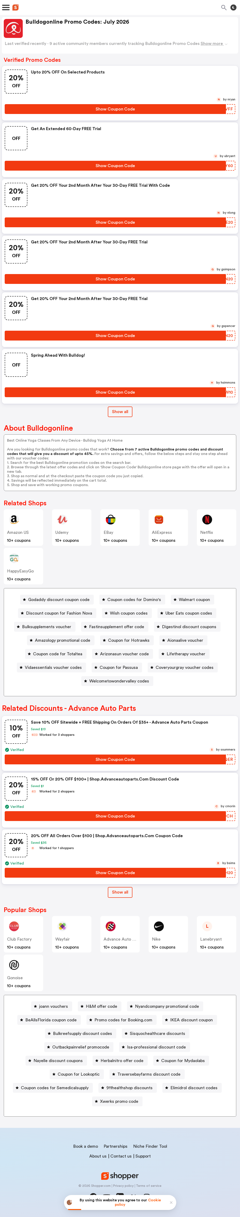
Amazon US (18, 532)
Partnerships (116, 1146)
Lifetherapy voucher (186, 654)
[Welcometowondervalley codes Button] (117, 681)
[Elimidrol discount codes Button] (192, 1088)
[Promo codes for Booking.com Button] (121, 1020)
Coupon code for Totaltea (57, 654)
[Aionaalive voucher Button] (183, 640)
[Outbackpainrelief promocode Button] (78, 1047)
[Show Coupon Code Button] (115, 109)
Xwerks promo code (119, 1101)
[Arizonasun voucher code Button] (122, 654)
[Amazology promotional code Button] (60, 640)
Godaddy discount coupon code (59, 600)
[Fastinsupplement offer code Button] (114, 627)
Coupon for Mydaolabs (183, 1061)
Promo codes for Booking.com (123, 1020)
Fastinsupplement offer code (116, 627)
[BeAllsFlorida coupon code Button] (49, 1020)
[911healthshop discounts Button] (127, 1088)
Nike (156, 939)
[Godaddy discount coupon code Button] (57, 600)
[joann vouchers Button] (51, 1006)
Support (143, 1156)
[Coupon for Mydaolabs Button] (181, 1061)
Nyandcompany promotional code (167, 1006)
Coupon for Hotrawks (129, 640)
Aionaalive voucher (185, 640)
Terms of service (148, 1186)
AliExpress (162, 532)
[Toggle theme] (233, 7)
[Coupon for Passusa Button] (117, 667)
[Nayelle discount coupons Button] (56, 1061)
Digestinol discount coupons (189, 627)
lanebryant (211, 939)
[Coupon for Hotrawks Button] (127, 640)
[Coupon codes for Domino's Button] (132, 600)
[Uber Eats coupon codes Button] (187, 613)
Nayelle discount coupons (58, 1061)
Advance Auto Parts (123, 939)
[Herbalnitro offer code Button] (120, 1061)
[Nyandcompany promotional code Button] (165, 1006)
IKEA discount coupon (191, 1020)
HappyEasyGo (20, 571)
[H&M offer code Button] (99, 1006)
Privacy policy (123, 1186)
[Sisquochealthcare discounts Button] (155, 1033)
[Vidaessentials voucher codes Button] (51, 667)
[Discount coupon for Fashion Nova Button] (57, 613)
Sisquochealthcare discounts (157, 1033)
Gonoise (15, 978)
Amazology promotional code (62, 640)
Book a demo (85, 1146)
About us (98, 1156)
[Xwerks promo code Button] (117, 1101)
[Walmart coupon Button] (192, 600)
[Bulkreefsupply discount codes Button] (80, 1033)
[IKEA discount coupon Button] (189, 1020)
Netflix (206, 532)
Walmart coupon (194, 600)
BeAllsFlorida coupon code (51, 1020)
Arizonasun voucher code (124, 654)
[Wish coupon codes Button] (127, 613)
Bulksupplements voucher (46, 627)
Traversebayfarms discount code (148, 1074)
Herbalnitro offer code (122, 1061)
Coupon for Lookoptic (79, 1074)
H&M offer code (101, 1006)
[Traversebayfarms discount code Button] (147, 1074)
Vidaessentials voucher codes (53, 667)
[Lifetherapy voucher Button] (184, 654)
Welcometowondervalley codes (119, 681)
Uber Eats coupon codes (188, 613)
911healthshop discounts (129, 1088)
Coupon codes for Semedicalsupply (55, 1088)
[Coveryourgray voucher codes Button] (183, 667)
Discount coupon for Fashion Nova (59, 613)
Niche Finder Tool (150, 1146)
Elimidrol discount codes (194, 1088)
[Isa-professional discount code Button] (154, 1047)
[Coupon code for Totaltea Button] (55, 654)
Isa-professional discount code (156, 1047)
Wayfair (62, 939)
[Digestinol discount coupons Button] (187, 627)
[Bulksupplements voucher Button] (44, 627)
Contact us (121, 1156)
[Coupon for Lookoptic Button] (77, 1074)
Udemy (61, 532)
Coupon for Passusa (119, 667)
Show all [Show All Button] (120, 412)
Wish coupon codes (129, 613)
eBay (108, 532)
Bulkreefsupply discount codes (82, 1033)
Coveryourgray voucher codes (185, 667)
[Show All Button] (120, 892)
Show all (120, 892)
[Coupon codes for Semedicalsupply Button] (53, 1088)
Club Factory (19, 939)
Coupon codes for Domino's (134, 600)
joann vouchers (53, 1006)
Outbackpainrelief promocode (80, 1047)
